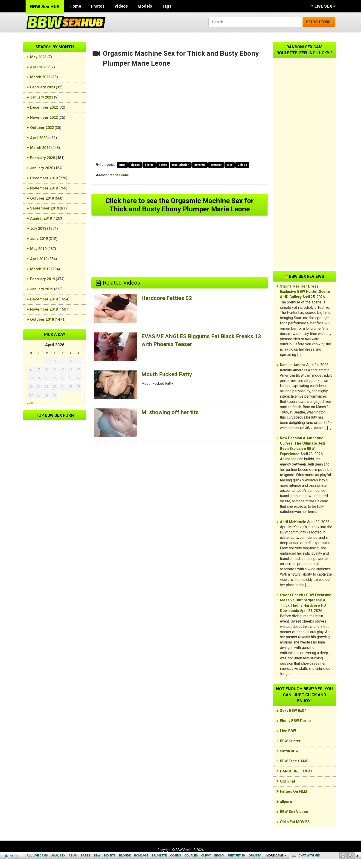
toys (230, 164)
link (357, 787)
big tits (149, 164)
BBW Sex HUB (45, 6)
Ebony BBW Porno (295, 721)
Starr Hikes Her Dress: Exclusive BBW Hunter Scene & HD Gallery (305, 291)
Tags (166, 6)
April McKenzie (293, 522)
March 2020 (40, 148)
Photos (98, 6)
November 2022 (44, 117)
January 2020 (41, 168)
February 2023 (42, 87)
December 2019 (44, 178)
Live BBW (288, 731)
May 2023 (38, 57)
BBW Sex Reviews (306, 276)
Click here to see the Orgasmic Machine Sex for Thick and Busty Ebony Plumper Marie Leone (179, 205)
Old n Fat (287, 781)
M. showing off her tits (170, 412)
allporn (286, 801)
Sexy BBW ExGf (293, 710)
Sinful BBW (289, 751)
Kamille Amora (292, 365)
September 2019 (44, 208)
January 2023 (41, 97)
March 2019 (40, 269)
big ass (135, 164)
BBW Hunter (290, 741)
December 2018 (44, 299)
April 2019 (38, 259)
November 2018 (44, 309)
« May (30, 403)
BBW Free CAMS (294, 761)
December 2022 (44, 107)
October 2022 (42, 127)
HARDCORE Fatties (296, 771)
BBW (122, 164)
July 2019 (38, 228)
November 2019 (44, 188)
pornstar (216, 164)
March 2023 (40, 77)
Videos (121, 6)
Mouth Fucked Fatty (166, 374)
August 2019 (41, 218)
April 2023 (38, 67)
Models (145, 6)
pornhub (199, 164)
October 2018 (42, 319)
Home (75, 6)
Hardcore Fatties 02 (166, 298)
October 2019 (42, 198)
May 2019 (38, 249)
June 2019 (39, 238)
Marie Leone (119, 175)
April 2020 (38, 138)
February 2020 (42, 158)
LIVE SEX (323, 6)
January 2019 (41, 289)
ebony (163, 164)
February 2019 (42, 279)
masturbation (180, 164)
